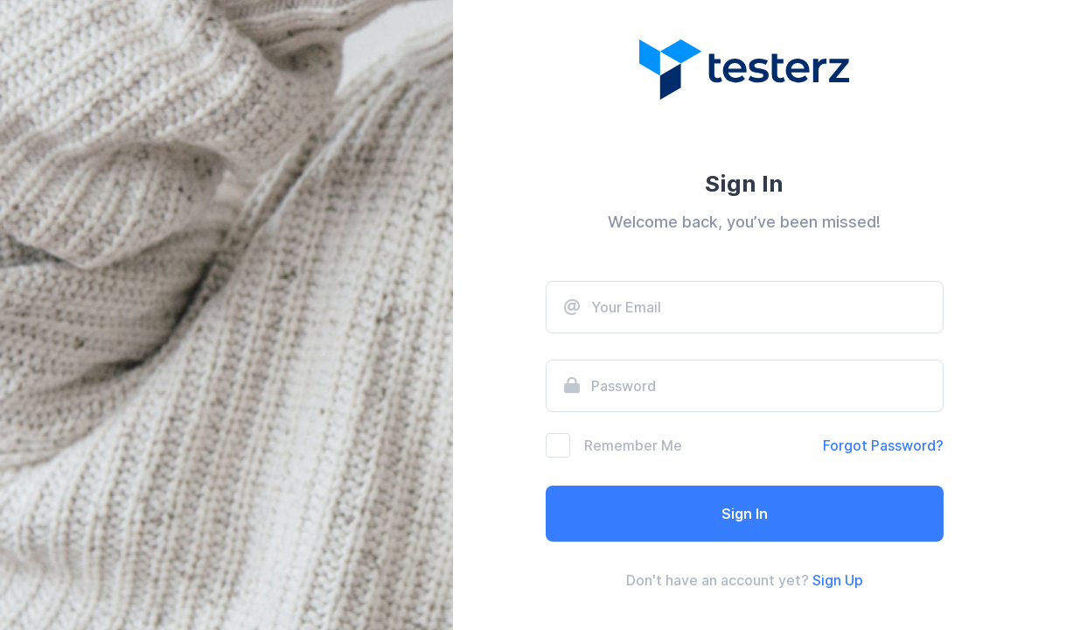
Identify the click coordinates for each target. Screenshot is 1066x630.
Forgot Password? (883, 445)
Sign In (744, 513)
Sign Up (837, 580)
